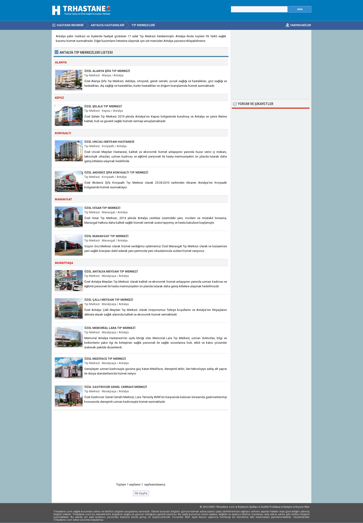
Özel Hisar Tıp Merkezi (102, 208)
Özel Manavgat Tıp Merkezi (106, 236)
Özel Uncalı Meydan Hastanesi (109, 141)
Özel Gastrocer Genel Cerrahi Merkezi (115, 387)
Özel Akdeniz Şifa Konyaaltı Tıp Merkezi (116, 172)
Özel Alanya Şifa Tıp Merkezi (107, 71)
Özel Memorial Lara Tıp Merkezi (109, 328)
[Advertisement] (141, 444)
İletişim (287, 506)
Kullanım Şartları (248, 506)
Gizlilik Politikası (271, 506)
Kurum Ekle (302, 506)
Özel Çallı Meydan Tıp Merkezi (108, 299)
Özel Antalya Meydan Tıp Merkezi (111, 271)
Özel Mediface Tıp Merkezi (105, 358)
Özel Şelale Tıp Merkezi (103, 106)
